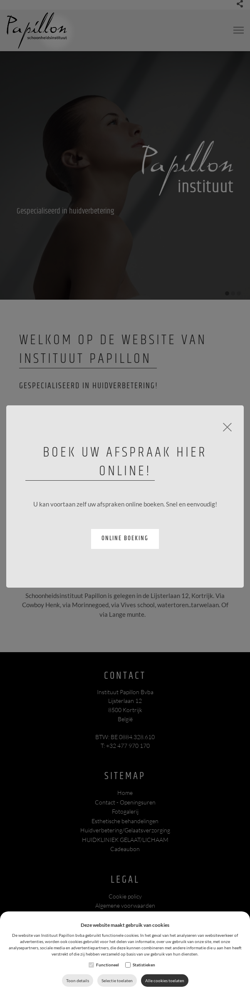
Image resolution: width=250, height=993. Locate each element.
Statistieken (144, 964)
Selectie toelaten (117, 980)
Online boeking (125, 538)
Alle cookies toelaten (164, 980)
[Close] (227, 426)
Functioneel (107, 964)
